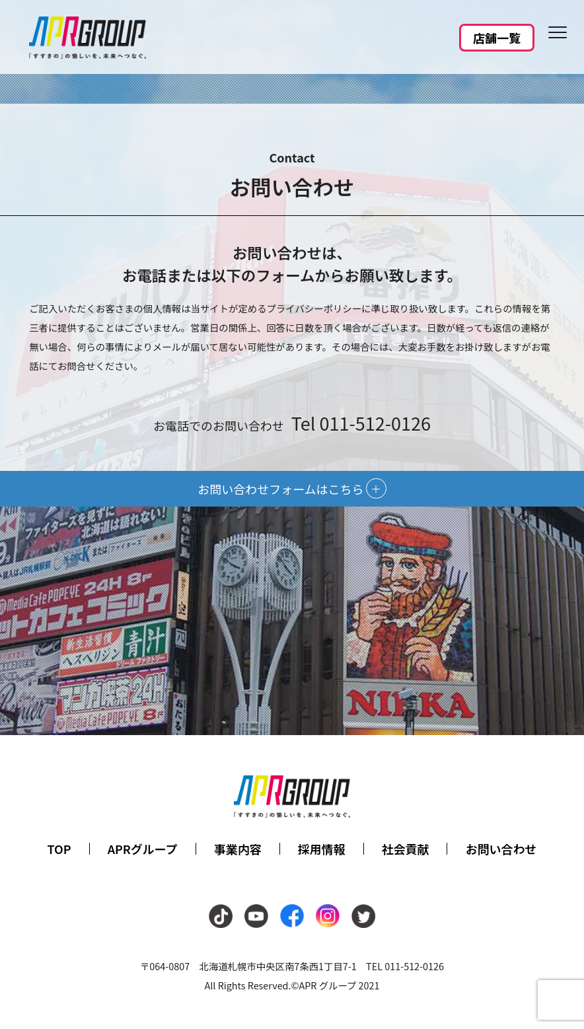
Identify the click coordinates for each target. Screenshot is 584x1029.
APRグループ (143, 848)
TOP (59, 848)
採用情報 (322, 848)
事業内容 (238, 848)
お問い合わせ (500, 848)
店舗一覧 (497, 38)
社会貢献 (405, 848)
